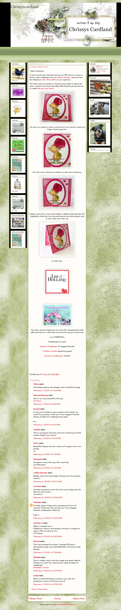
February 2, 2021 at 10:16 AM (47, 518)
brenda (36, 409)
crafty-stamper (40, 473)
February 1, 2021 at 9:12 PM (46, 425)
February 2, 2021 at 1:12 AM (46, 454)
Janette (36, 430)
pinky (35, 575)
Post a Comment (39, 589)
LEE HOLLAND (49, 80)
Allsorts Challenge (48, 346)
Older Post (79, 598)
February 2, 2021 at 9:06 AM (47, 497)
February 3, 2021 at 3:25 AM (47, 536)
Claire (36, 384)
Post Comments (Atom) (64, 604)
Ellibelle (36, 557)
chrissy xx (38, 523)
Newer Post (36, 598)
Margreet (37, 459)
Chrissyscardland (24, 6)
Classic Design (63, 77)
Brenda (36, 541)
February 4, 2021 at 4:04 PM (47, 571)
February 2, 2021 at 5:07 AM (47, 481)
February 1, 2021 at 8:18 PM (46, 404)
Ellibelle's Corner (41, 567)
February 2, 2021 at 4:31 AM (47, 468)
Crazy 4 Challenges (53, 356)
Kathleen (37, 502)
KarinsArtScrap (40, 395)
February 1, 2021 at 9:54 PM (47, 438)
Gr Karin (37, 401)
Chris (35, 443)
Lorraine (37, 486)
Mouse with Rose (46, 88)
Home (57, 598)
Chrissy (100, 66)
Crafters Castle (50, 351)
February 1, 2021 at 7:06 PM (47, 390)
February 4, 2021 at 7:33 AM (47, 552)
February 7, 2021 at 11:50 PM (47, 584)
